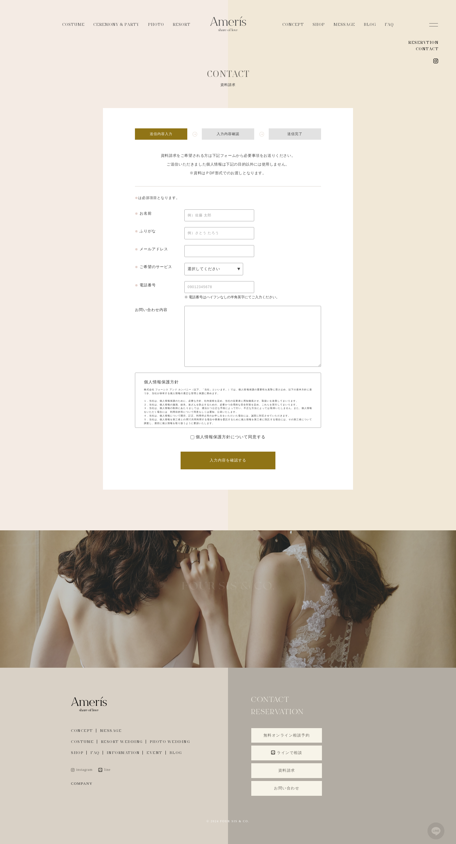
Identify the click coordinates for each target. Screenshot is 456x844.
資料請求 (286, 770)
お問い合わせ (286, 788)
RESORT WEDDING (122, 742)
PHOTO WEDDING (170, 742)
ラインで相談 (286, 752)
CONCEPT (293, 24)
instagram (81, 770)
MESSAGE (344, 24)
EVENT (155, 753)
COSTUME (73, 24)
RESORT (181, 24)
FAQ (389, 24)
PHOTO (156, 24)
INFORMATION (123, 753)
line (104, 770)
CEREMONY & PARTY (116, 24)
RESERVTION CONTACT (423, 45)
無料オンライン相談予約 (286, 735)
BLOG (370, 24)
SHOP (319, 24)
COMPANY (81, 783)
